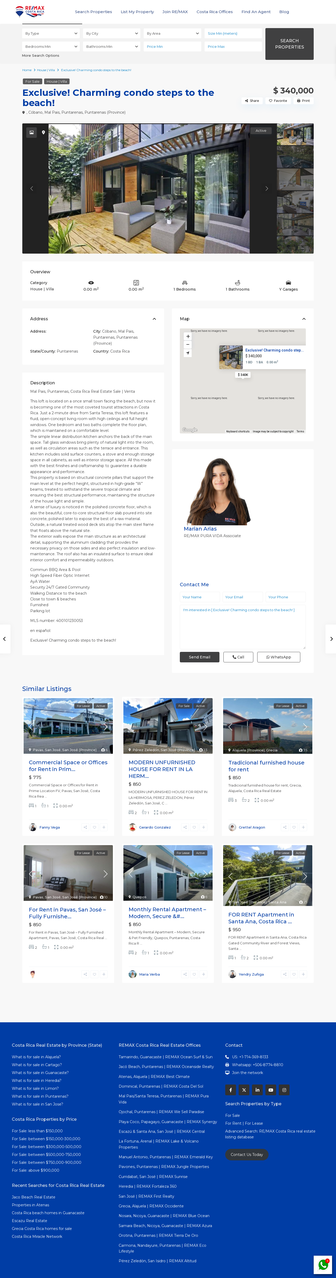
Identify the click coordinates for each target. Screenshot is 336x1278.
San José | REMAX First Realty (146, 1178)
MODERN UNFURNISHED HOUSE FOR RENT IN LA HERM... (162, 752)
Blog (284, 11)
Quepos (139, 879)
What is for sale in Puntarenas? (40, 1078)
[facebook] (230, 1072)
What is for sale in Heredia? (36, 1063)
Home (27, 70)
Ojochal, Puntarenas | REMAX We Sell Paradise (161, 1094)
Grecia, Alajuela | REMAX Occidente (151, 1188)
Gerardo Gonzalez (155, 810)
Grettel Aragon (252, 810)
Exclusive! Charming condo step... (274, 350)
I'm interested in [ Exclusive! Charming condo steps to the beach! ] (243, 574)
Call (238, 604)
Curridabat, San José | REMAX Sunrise (153, 1159)
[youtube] (270, 1072)
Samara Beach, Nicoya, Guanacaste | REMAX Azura (165, 1208)
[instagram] (284, 1072)
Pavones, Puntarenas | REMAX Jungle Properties (164, 1149)
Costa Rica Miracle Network (37, 1219)
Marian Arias (252, 460)
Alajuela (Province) (248, 732)
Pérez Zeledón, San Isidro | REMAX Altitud (157, 1243)
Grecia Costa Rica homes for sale (42, 1211)
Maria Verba (149, 957)
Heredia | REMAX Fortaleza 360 (148, 1168)
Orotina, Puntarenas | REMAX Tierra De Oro (158, 1218)
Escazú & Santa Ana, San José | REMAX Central (162, 1114)
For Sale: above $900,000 (36, 1152)
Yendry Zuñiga (251, 957)
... (46, 779)
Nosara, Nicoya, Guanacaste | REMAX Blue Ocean (164, 1198)
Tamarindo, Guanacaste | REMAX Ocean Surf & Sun (166, 1039)
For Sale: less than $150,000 (37, 1113)
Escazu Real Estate (29, 1203)
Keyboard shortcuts (238, 431)
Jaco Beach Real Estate (34, 1179)
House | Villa (46, 70)
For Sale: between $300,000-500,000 (46, 1129)
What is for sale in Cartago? (37, 1047)
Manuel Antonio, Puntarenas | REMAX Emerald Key (166, 1139)
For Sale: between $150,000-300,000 (46, 1121)
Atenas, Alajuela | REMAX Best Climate (154, 1058)
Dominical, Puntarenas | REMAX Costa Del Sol (161, 1068)
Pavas (38, 732)
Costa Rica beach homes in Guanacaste (48, 1195)
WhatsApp (278, 604)
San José (53, 732)
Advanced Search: (242, 1113)
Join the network (247, 1055)
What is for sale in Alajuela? (36, 1039)
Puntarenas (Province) (105, 112)
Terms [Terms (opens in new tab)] (300, 431)
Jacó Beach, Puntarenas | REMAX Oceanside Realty (166, 1049)
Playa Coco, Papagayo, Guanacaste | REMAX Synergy (168, 1104)
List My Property (137, 11)
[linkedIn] (257, 1072)
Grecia (271, 732)
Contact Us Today (247, 1137)
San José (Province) (79, 732)
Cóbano (35, 112)
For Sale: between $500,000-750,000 (46, 1137)
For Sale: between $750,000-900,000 (46, 1145)
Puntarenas (72, 112)
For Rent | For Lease (244, 1105)
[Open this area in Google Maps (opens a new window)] (189, 430)
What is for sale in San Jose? (37, 1086)
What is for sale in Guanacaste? (40, 1055)
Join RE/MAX (175, 11)
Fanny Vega (49, 810)
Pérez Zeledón (146, 732)
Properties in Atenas (30, 1187)
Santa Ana (277, 884)
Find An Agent (256, 11)
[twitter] (244, 1072)
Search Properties (93, 11)
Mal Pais (52, 112)
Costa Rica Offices (215, 11)
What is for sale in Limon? (35, 1071)
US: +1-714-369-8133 (250, 1039)
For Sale (32, 81)
